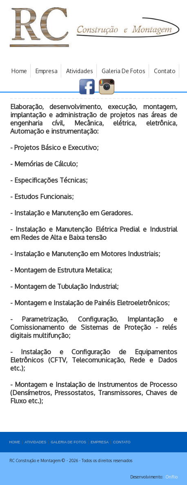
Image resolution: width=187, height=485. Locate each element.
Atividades (79, 70)
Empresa (47, 70)
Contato (165, 70)
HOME (14, 442)
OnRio (172, 476)
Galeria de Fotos (123, 70)
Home (19, 70)
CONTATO (122, 442)
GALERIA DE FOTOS (68, 442)
